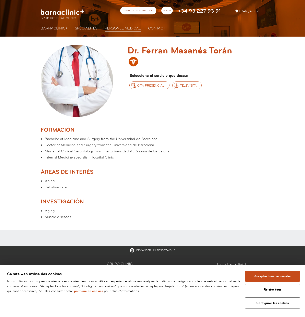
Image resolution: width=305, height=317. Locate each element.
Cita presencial (150, 86)
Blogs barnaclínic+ (232, 264)
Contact (156, 28)
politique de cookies (88, 291)
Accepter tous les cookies (272, 276)
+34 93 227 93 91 (199, 11)
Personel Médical (123, 28)
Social (167, 10)
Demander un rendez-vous (138, 10)
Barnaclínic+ (54, 28)
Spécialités (86, 28)
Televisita (188, 86)
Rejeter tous (272, 290)
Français (245, 11)
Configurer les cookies (272, 303)
